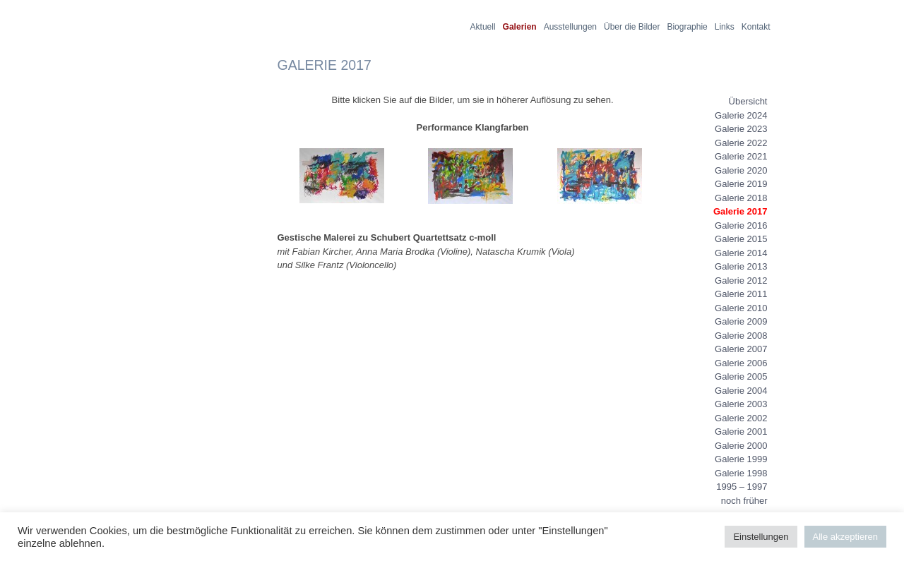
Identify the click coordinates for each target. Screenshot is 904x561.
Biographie (687, 27)
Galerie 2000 (741, 445)
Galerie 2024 (741, 115)
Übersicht (748, 101)
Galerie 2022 (741, 143)
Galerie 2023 (741, 128)
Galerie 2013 (741, 266)
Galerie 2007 (741, 349)
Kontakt (756, 27)
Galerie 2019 (741, 184)
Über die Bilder (632, 27)
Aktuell (483, 27)
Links (724, 27)
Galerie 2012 (741, 280)
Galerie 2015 (741, 239)
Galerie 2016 (741, 225)
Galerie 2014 (741, 253)
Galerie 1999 (741, 459)
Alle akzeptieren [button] (846, 536)
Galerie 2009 (741, 321)
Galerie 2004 (741, 390)
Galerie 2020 (741, 170)
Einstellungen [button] (760, 536)
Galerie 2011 (741, 294)
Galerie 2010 (741, 308)
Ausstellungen (570, 27)
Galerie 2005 (741, 376)
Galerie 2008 (741, 335)
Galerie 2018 (741, 198)
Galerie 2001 (741, 431)
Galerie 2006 (741, 363)
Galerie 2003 (741, 404)
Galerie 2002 (741, 418)
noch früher (744, 500)
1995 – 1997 (741, 486)
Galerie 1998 (741, 473)
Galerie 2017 (740, 211)
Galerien (520, 27)
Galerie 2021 (741, 156)
